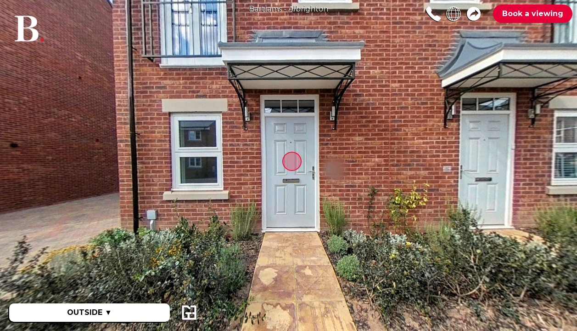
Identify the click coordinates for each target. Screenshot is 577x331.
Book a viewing (532, 13)
